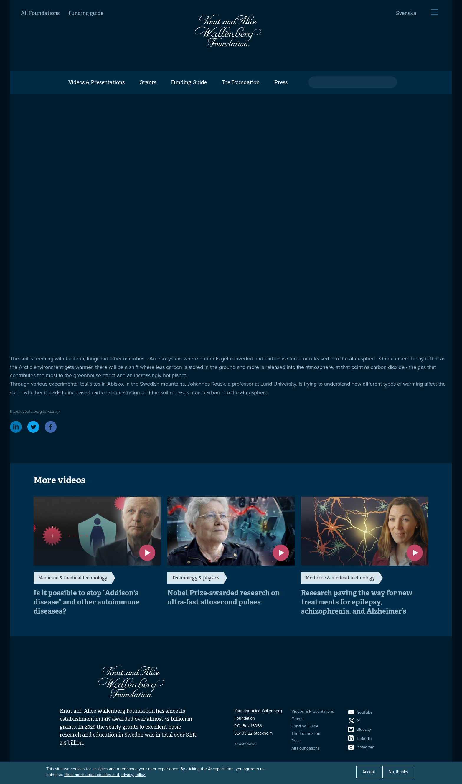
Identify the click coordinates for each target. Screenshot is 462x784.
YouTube (360, 712)
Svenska (406, 13)
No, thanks (398, 772)
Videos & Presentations (96, 82)
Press (281, 82)
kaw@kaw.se (245, 743)
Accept (368, 772)
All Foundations (40, 13)
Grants (147, 82)
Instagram (361, 747)
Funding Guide (189, 82)
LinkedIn (360, 738)
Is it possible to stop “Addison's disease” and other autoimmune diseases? (87, 602)
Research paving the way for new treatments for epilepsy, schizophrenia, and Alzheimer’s (356, 602)
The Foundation (241, 82)
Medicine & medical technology (72, 578)
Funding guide (85, 13)
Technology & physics (195, 578)
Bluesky (359, 729)
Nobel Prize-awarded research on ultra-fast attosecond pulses (223, 597)
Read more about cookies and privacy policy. (105, 775)
